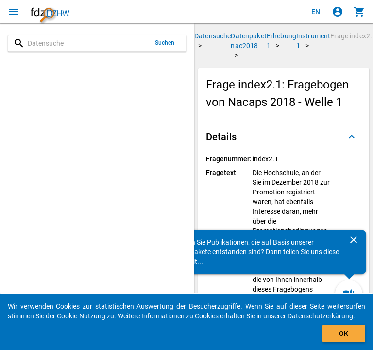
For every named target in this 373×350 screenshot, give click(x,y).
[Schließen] (353, 239)
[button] (283, 136)
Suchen (165, 42)
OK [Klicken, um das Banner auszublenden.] (343, 333)
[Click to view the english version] (315, 11)
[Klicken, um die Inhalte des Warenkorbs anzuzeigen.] (359, 11)
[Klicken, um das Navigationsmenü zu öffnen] (13, 11)
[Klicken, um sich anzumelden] (337, 11)
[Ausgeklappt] (351, 136)
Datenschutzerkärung (320, 316)
